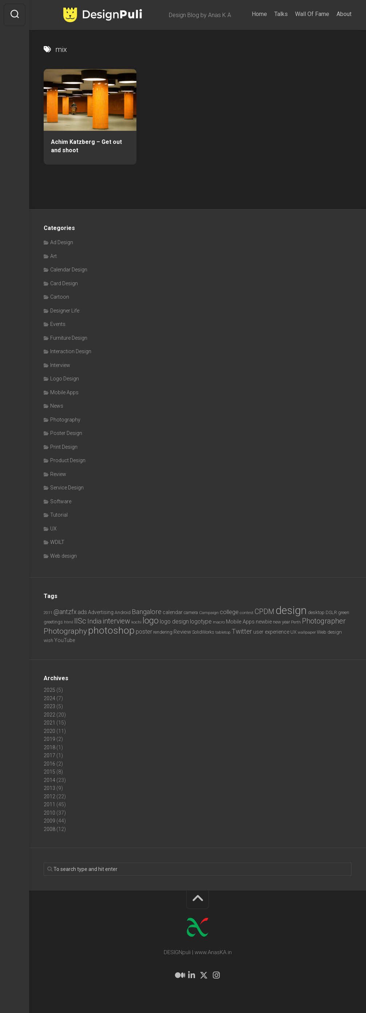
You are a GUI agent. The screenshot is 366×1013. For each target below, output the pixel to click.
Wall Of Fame (312, 14)
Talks (281, 14)
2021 (49, 723)
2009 (49, 821)
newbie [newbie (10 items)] (264, 621)
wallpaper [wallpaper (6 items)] (307, 632)
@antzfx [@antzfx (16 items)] (64, 612)
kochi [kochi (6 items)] (136, 622)
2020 (49, 731)
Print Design (63, 447)
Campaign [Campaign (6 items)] (209, 612)
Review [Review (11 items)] (182, 632)
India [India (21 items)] (94, 621)
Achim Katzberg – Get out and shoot (86, 146)
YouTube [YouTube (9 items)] (64, 640)
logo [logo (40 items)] (151, 621)
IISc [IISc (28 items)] (80, 621)
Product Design (67, 460)
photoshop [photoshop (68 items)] (111, 630)
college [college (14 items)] (229, 612)
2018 (49, 747)
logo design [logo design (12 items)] (174, 621)
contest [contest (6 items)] (247, 612)
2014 (49, 780)
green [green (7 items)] (343, 612)
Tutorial (59, 515)
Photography (65, 420)
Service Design (67, 488)
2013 (49, 788)
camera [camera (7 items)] (191, 612)
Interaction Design (70, 351)
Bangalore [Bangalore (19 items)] (147, 612)
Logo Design (64, 379)
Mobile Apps (64, 392)
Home (259, 14)
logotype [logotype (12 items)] (201, 621)
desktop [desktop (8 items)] (316, 612)
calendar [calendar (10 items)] (173, 612)
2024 (49, 698)
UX (53, 529)
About (344, 14)
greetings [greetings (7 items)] (53, 622)
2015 (49, 772)
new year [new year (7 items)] (281, 622)
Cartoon (59, 297)
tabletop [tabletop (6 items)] (223, 632)
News (56, 406)
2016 (49, 764)
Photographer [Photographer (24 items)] (324, 621)
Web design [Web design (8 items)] (329, 632)
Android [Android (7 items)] (123, 612)
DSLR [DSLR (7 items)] (331, 612)
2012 (49, 796)
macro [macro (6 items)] (219, 622)
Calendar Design (68, 270)
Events (57, 324)
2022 (49, 715)
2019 (49, 739)
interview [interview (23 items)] (116, 621)
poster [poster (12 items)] (144, 631)
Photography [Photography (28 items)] (65, 631)
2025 (49, 690)
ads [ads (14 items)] (82, 612)
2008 (49, 829)
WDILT (57, 542)
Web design (63, 556)
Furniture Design (68, 338)
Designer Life (64, 311)
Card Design (64, 283)
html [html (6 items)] (68, 622)
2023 (49, 706)
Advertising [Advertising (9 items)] (101, 612)
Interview (60, 365)
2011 (49, 804)
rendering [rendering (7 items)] (162, 632)
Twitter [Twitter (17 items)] (242, 631)
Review (58, 474)
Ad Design (61, 242)
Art (53, 256)
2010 (49, 813)
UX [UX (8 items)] (293, 632)
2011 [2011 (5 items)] (48, 612)
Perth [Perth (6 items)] (296, 622)
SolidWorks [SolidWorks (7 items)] (203, 632)
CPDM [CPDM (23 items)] (264, 612)
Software (60, 501)
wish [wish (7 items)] (48, 640)
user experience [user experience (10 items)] (271, 632)
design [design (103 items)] (291, 610)
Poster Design (66, 433)
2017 (49, 755)
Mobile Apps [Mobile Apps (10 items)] (240, 621)
